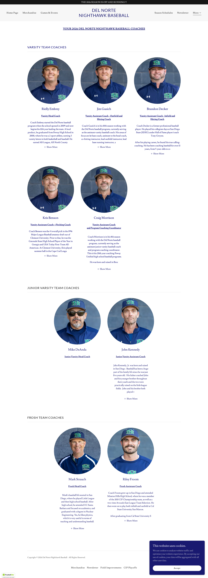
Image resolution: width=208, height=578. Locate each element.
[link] (103, 16)
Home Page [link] (12, 12)
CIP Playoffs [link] (130, 567)
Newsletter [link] (183, 12)
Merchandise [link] (29, 12)
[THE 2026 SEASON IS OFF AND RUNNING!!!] (104, 2)
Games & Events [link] (49, 12)
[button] (197, 13)
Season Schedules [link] (164, 12)
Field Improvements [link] (110, 567)
